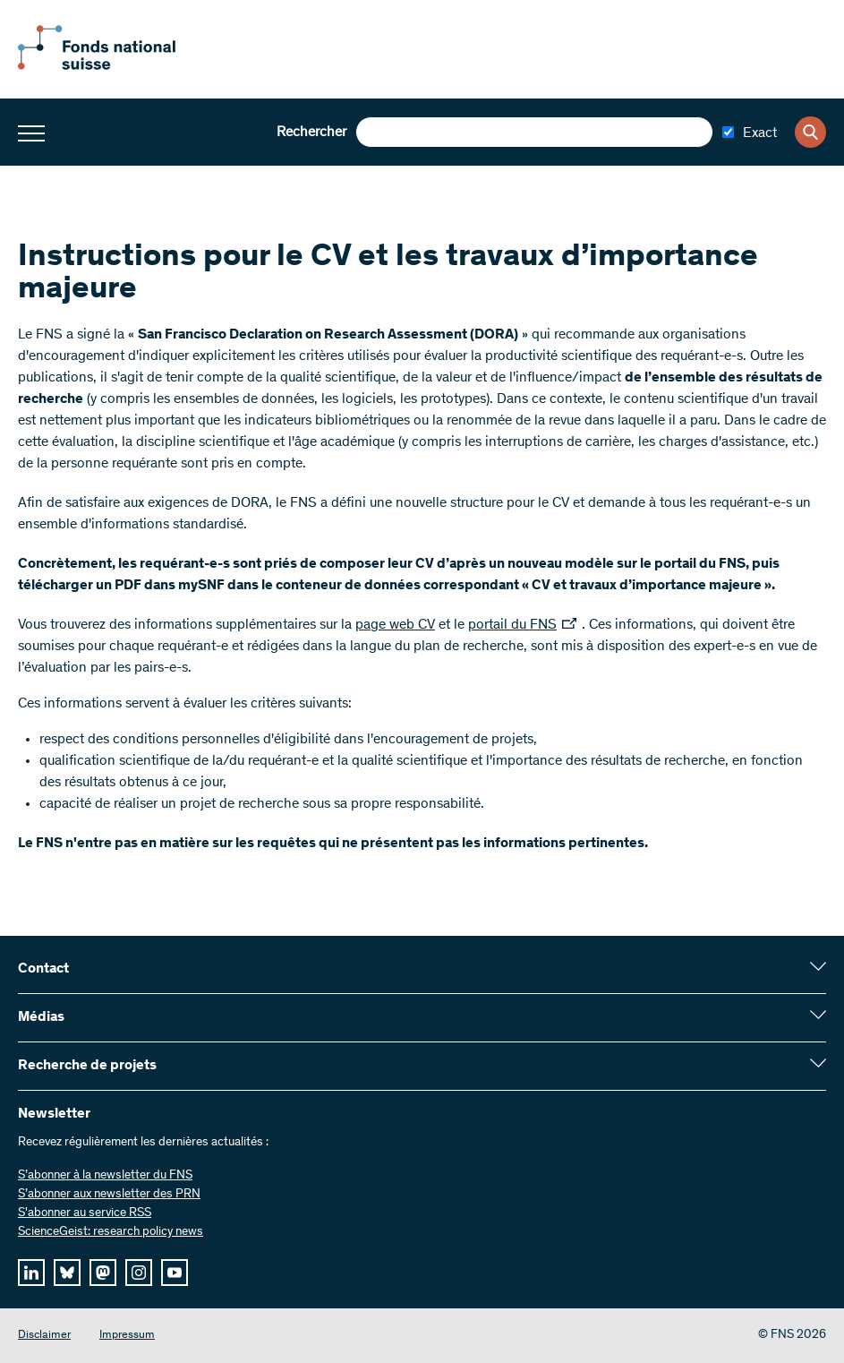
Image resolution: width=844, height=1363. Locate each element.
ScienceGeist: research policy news (110, 1232)
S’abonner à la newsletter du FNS (105, 1176)
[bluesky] (67, 1272)
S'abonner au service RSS (84, 1213)
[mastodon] (103, 1272)
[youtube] (174, 1272)
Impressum (127, 1336)
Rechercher (311, 132)
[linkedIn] (31, 1272)
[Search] (810, 132)
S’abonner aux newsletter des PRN (109, 1194)
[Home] (116, 66)
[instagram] (138, 1272)
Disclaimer (44, 1336)
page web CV (395, 625)
